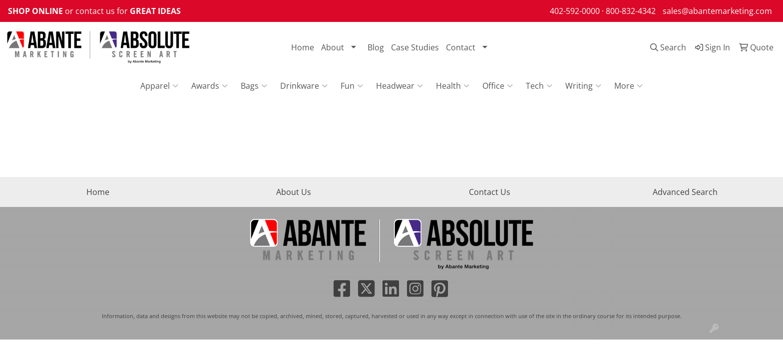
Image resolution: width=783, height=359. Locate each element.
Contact (460, 47)
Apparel (159, 86)
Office (497, 86)
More (628, 86)
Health (452, 86)
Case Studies (415, 47)
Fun (352, 86)
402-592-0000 (575, 10)
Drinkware (304, 86)
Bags (254, 86)
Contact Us (489, 191)
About (332, 47)
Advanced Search (685, 191)
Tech (539, 86)
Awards (209, 86)
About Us (293, 191)
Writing (583, 86)
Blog (376, 47)
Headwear (399, 86)
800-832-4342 (631, 10)
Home (302, 47)
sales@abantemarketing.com (717, 10)
